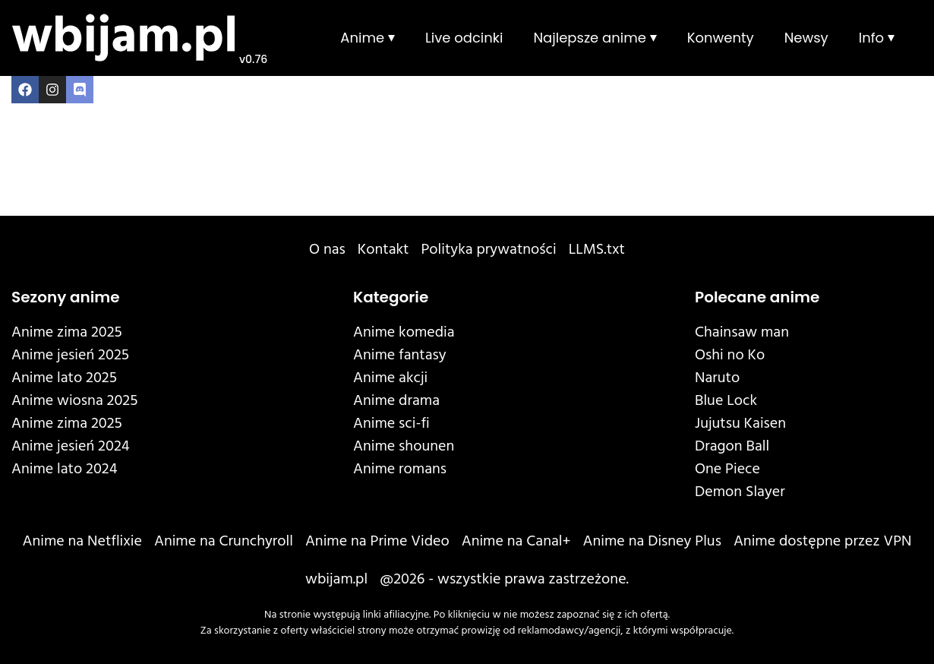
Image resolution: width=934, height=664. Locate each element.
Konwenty (720, 37)
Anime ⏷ (367, 37)
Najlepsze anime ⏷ (594, 37)
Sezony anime (65, 297)
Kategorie (390, 297)
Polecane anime (757, 297)
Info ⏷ (877, 37)
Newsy (806, 37)
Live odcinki (464, 37)
